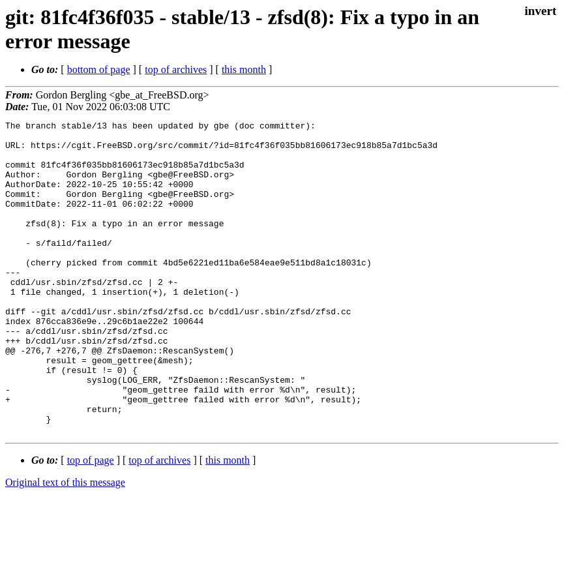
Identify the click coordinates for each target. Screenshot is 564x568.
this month (244, 69)
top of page (90, 522)
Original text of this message (65, 544)
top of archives (176, 69)
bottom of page (98, 69)
